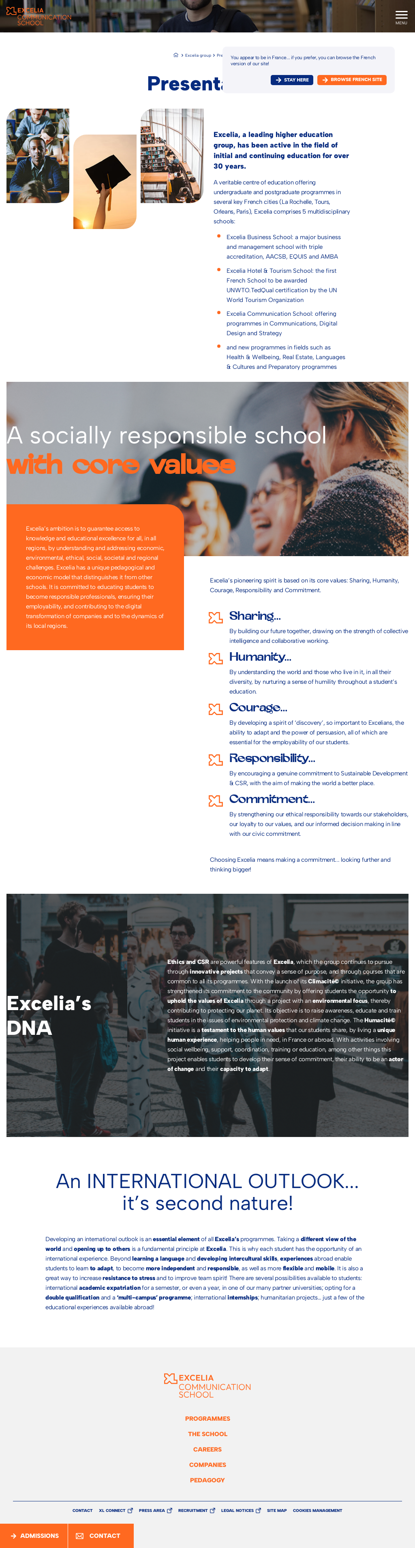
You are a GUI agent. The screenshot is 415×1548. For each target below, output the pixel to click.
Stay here (296, 80)
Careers (207, 1449)
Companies (207, 1465)
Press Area (152, 1510)
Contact (83, 1510)
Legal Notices (237, 1510)
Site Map (277, 1510)
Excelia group (198, 55)
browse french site (356, 80)
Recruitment (193, 1510)
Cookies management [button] (317, 1510)
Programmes (207, 1418)
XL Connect (112, 1510)
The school (207, 1434)
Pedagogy (207, 1480)
